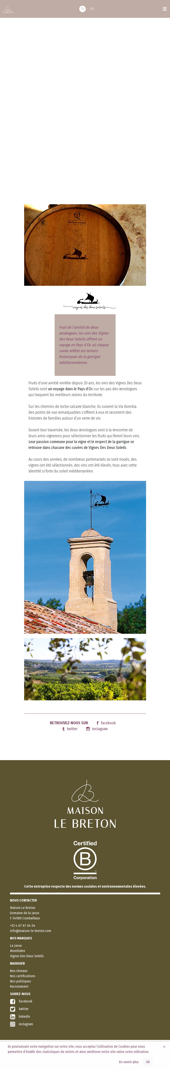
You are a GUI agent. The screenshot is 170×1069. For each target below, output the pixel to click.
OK (148, 1062)
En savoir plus (129, 1062)
